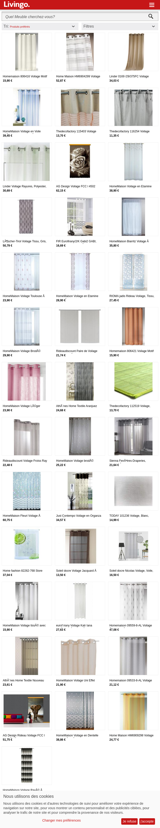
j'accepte (147, 821)
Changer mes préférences (61, 820)
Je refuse (129, 821)
